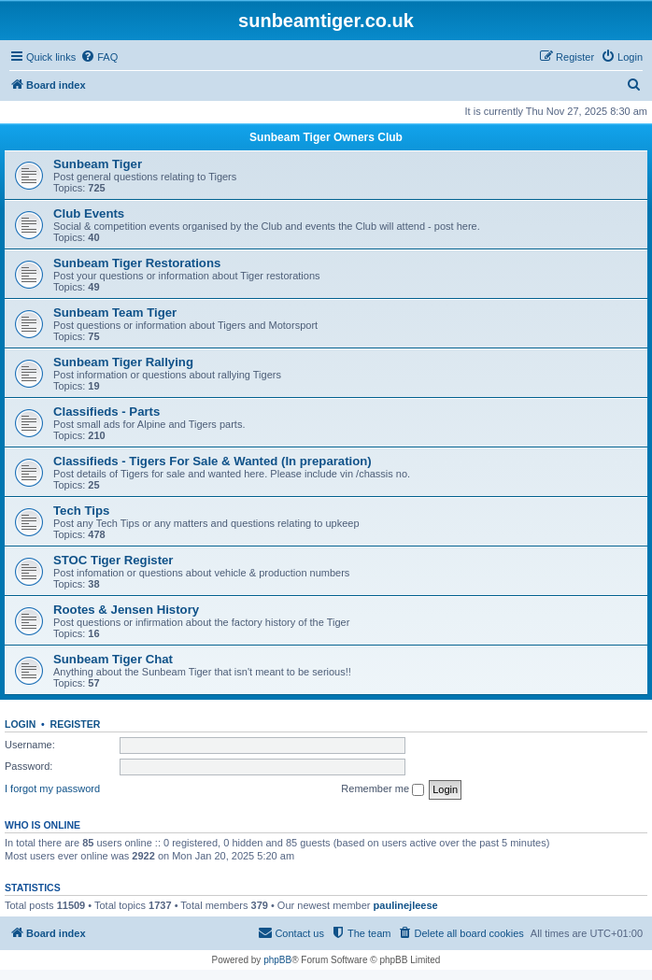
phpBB (277, 960)
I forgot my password (52, 788)
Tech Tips (81, 511)
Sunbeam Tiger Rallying (123, 362)
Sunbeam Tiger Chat (113, 659)
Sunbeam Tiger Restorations (136, 263)
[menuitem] (99, 57)
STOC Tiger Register (113, 560)
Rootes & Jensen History (126, 610)
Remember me (382, 789)
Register (75, 724)
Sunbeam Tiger (97, 164)
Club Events (88, 213)
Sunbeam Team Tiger (115, 312)
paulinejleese (406, 905)
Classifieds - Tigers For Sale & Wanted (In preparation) (212, 461)
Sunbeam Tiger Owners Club (326, 137)
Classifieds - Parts (106, 412)
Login (20, 724)
